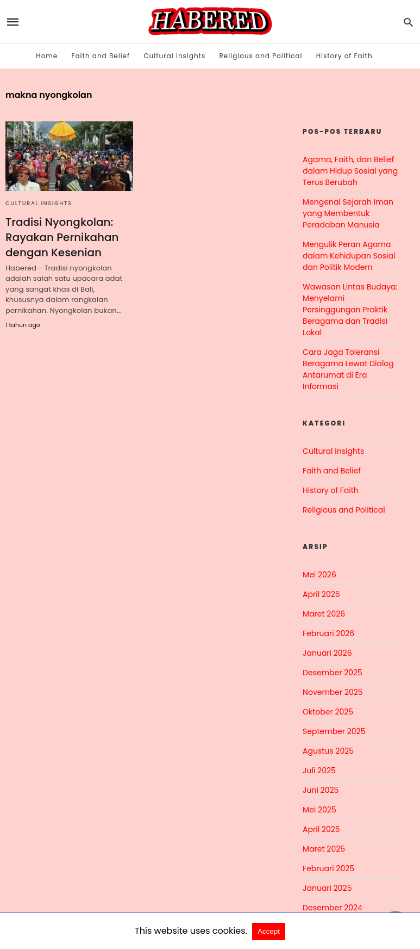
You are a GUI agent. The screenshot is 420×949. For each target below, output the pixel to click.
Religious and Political (261, 55)
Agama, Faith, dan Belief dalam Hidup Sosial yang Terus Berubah (350, 171)
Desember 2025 (332, 672)
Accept (269, 931)
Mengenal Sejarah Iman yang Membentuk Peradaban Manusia (348, 213)
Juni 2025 (320, 790)
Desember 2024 (332, 907)
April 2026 (321, 594)
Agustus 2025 (328, 750)
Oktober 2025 (328, 711)
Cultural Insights (174, 55)
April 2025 (321, 829)
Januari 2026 (327, 653)
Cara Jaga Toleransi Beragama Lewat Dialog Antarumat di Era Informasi (348, 369)
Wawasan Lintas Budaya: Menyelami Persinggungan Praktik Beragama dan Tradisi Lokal (350, 309)
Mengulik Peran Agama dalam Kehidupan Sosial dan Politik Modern (349, 256)
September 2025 (334, 731)
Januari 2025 (327, 888)
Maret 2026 (324, 613)
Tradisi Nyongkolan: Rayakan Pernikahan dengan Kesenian (62, 237)
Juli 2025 (319, 770)
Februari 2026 (328, 633)
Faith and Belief (100, 55)
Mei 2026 (319, 574)
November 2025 (333, 692)
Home (47, 55)
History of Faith (344, 55)
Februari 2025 (328, 868)
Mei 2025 (319, 809)
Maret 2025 (324, 848)
